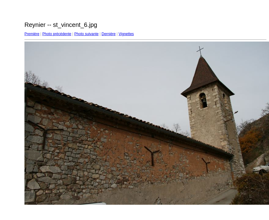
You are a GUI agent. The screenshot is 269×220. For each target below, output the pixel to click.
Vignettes (126, 34)
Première (31, 34)
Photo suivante (86, 34)
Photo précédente (56, 34)
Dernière (108, 34)
